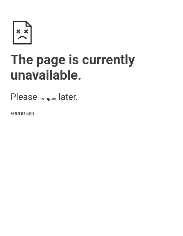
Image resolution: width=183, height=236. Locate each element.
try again (47, 98)
